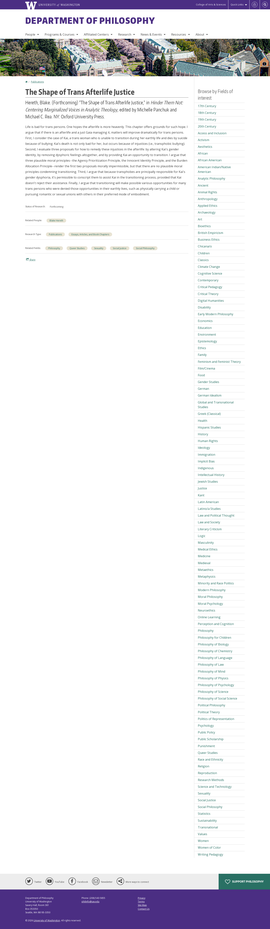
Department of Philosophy (90, 20)
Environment (207, 334)
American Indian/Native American (214, 169)
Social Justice (119, 248)
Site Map (142, 905)
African (203, 153)
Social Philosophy (145, 248)
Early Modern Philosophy (215, 314)
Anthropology (208, 199)
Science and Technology (215, 787)
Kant (201, 495)
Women (203, 841)
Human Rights (208, 441)
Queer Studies (77, 248)
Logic (201, 536)
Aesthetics (205, 147)
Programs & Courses (59, 34)
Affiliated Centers (96, 34)
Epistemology (207, 341)
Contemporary (208, 280)
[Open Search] (265, 4)
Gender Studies (208, 382)
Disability (204, 307)
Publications (37, 81)
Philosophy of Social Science (217, 698)
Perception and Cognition (216, 624)
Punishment (206, 746)
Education (205, 328)
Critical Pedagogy (210, 287)
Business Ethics (209, 239)
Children (204, 253)
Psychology (206, 726)
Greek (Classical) (209, 414)
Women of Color (209, 847)
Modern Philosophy (212, 590)
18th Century (207, 113)
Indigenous (206, 468)
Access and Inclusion (212, 133)
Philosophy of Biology (213, 644)
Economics (205, 321)
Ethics (202, 348)
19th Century (207, 119)
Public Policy (206, 732)
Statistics (204, 814)
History (203, 434)
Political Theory (209, 712)
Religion (203, 766)
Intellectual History (211, 475)
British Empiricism (210, 233)
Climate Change (209, 267)
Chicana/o (205, 246)
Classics (203, 260)
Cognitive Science (210, 273)
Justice (202, 488)
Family (202, 355)
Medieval (204, 563)
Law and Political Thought (216, 515)
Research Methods (211, 780)
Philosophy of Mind (211, 671)
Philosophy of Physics (213, 678)
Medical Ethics (208, 549)
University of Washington (47, 920)
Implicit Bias (206, 461)
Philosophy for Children (214, 638)
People (30, 34)
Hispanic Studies (209, 427)
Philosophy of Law (211, 664)
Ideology (204, 448)
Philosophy (54, 248)
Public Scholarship (211, 739)
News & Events (151, 34)
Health (202, 421)
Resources (178, 34)
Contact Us (143, 908)
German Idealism (209, 395)
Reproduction (207, 773)
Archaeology (206, 212)
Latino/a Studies (209, 509)
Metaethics (205, 570)
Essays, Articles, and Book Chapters (90, 234)
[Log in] (255, 4)
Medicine (204, 556)
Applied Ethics (207, 206)
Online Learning (209, 617)
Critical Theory (208, 294)
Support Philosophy (244, 881)
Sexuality (98, 248)
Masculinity (206, 543)
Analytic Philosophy (211, 178)
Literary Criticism (210, 529)
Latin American (208, 502)
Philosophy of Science (213, 692)
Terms (141, 901)
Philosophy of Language (215, 658)
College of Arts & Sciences (211, 4)
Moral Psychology (210, 604)
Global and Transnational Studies (216, 404)
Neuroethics (206, 610)
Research (124, 34)
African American (210, 160)
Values (202, 834)
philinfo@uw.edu (90, 901)
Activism (203, 140)
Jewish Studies (208, 481)
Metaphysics (206, 576)
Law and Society (209, 522)
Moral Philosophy (210, 597)
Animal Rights (207, 192)
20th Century (207, 126)
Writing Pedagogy (210, 854)
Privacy (141, 898)
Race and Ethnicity (210, 759)
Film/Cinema (206, 368)
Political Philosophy (211, 705)
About (200, 34)
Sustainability (207, 820)
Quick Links (237, 4)
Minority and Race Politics (216, 583)
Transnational (208, 827)
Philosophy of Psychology (216, 685)
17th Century (207, 106)
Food (201, 375)
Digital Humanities (211, 301)
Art (200, 219)
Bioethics (204, 226)
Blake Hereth (56, 220)
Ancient (203, 185)
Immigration (206, 455)
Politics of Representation (216, 719)
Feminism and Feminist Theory (219, 362)
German (203, 389)
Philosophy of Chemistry (215, 651)
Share (30, 259)
